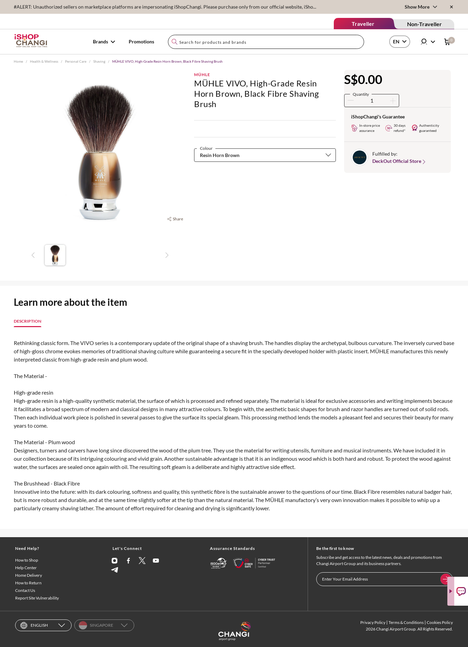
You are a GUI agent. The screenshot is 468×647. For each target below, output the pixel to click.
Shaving (99, 61)
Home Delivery (28, 575)
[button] (265, 155)
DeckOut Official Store (399, 161)
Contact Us (25, 590)
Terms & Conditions (406, 622)
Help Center (26, 567)
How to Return (28, 582)
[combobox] (266, 42)
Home (18, 61)
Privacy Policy (372, 622)
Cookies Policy (440, 622)
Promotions (141, 41)
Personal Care (75, 61)
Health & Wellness (44, 61)
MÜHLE (202, 74)
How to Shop (26, 560)
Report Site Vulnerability (37, 598)
